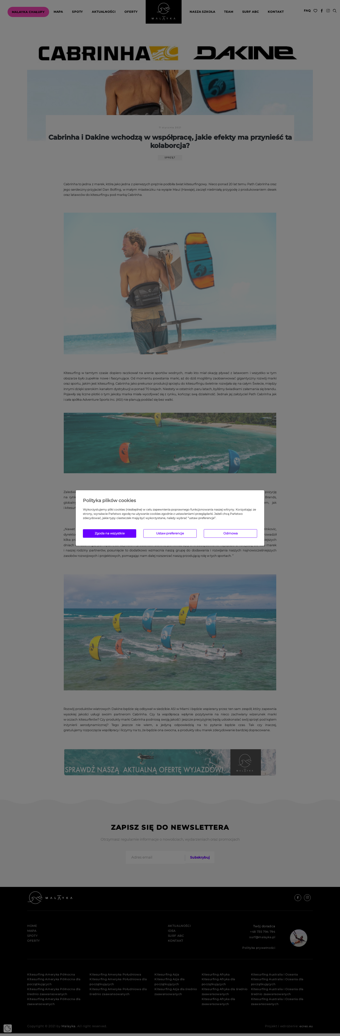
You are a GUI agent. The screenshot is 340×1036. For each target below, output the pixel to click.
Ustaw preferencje (170, 533)
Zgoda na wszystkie (110, 533)
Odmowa (230, 533)
